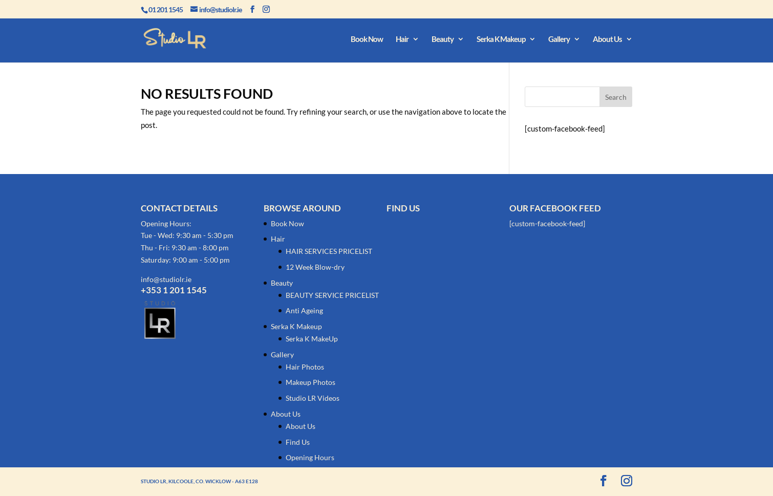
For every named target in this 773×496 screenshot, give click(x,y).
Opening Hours (310, 457)
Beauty (443, 39)
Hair (402, 39)
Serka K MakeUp (312, 338)
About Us (607, 39)
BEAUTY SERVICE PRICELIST (332, 295)
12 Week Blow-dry (315, 267)
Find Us (298, 442)
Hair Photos (305, 366)
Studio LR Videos (312, 398)
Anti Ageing (304, 310)
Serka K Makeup (501, 39)
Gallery (559, 39)
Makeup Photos (310, 382)
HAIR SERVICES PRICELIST (329, 251)
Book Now (367, 39)
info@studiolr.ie (166, 279)
